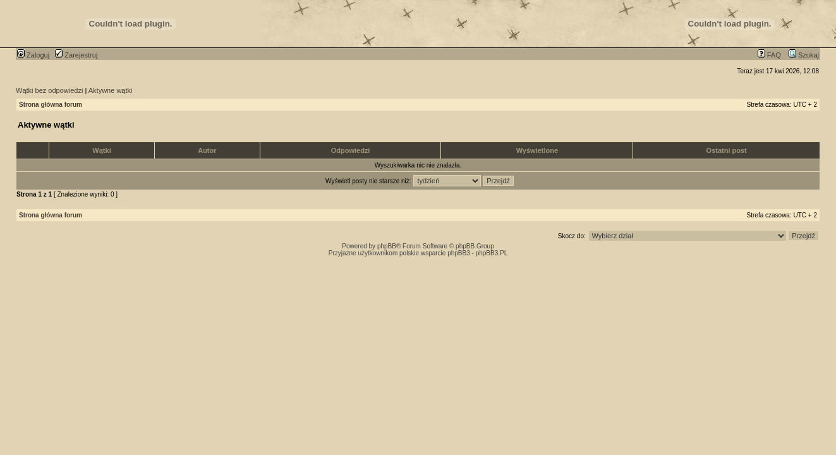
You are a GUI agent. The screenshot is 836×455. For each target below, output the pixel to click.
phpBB (386, 246)
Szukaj (804, 55)
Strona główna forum (50, 104)
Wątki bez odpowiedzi (49, 90)
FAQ (769, 55)
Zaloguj (33, 55)
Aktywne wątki (110, 90)
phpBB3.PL (492, 253)
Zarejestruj (76, 55)
